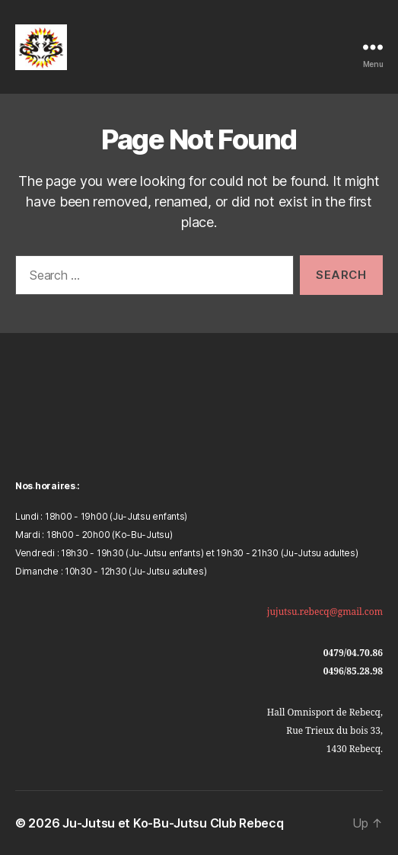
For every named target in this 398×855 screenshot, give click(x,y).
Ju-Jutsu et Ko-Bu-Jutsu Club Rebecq (173, 823)
